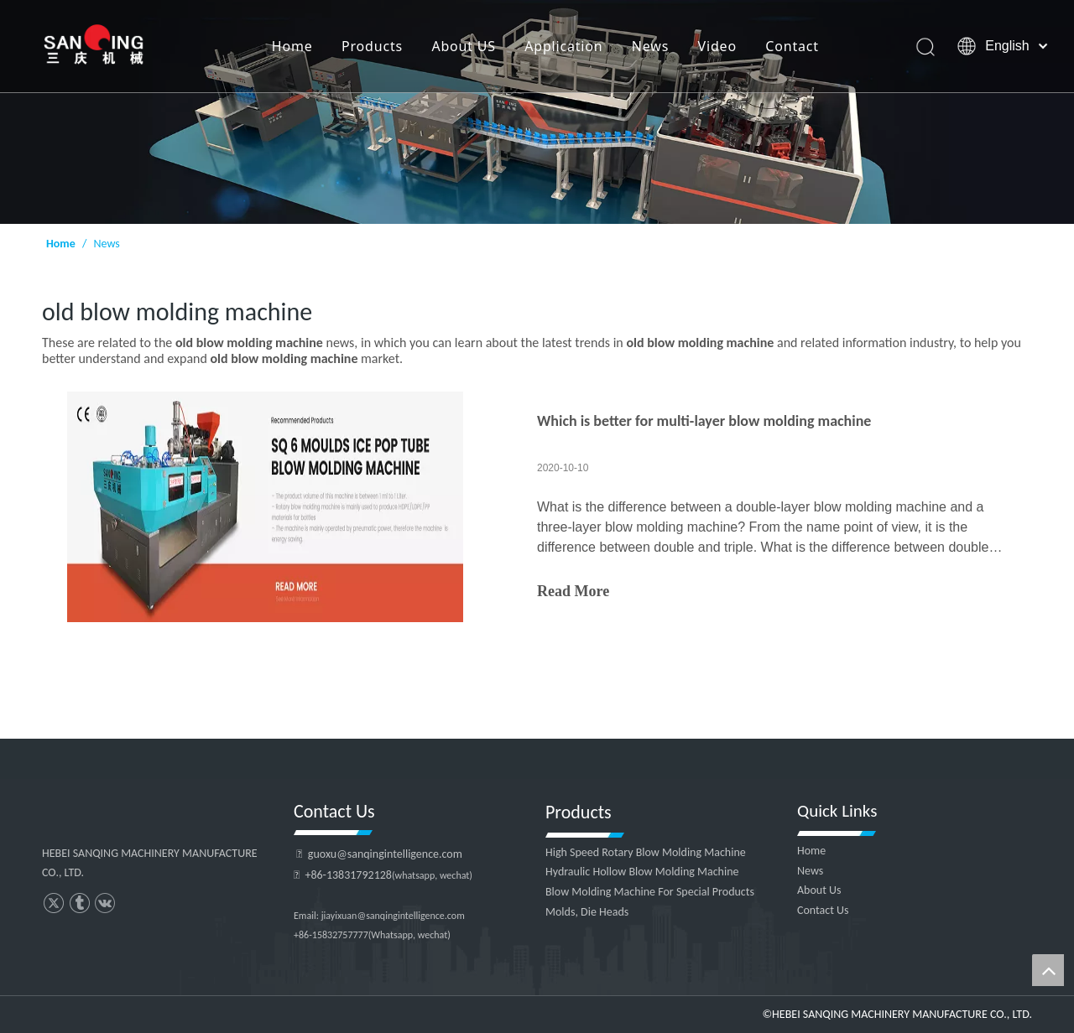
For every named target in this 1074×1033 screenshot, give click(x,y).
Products (372, 46)
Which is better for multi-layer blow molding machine (704, 421)
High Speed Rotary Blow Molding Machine (645, 852)
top (1048, 970)
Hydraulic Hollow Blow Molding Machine (642, 871)
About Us (819, 890)
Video (717, 46)
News (650, 46)
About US (463, 46)
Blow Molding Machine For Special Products (649, 892)
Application (563, 46)
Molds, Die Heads (586, 912)
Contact (792, 46)
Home (292, 46)
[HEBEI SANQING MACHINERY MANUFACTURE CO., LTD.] (537, 112)
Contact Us (823, 910)
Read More (573, 591)
